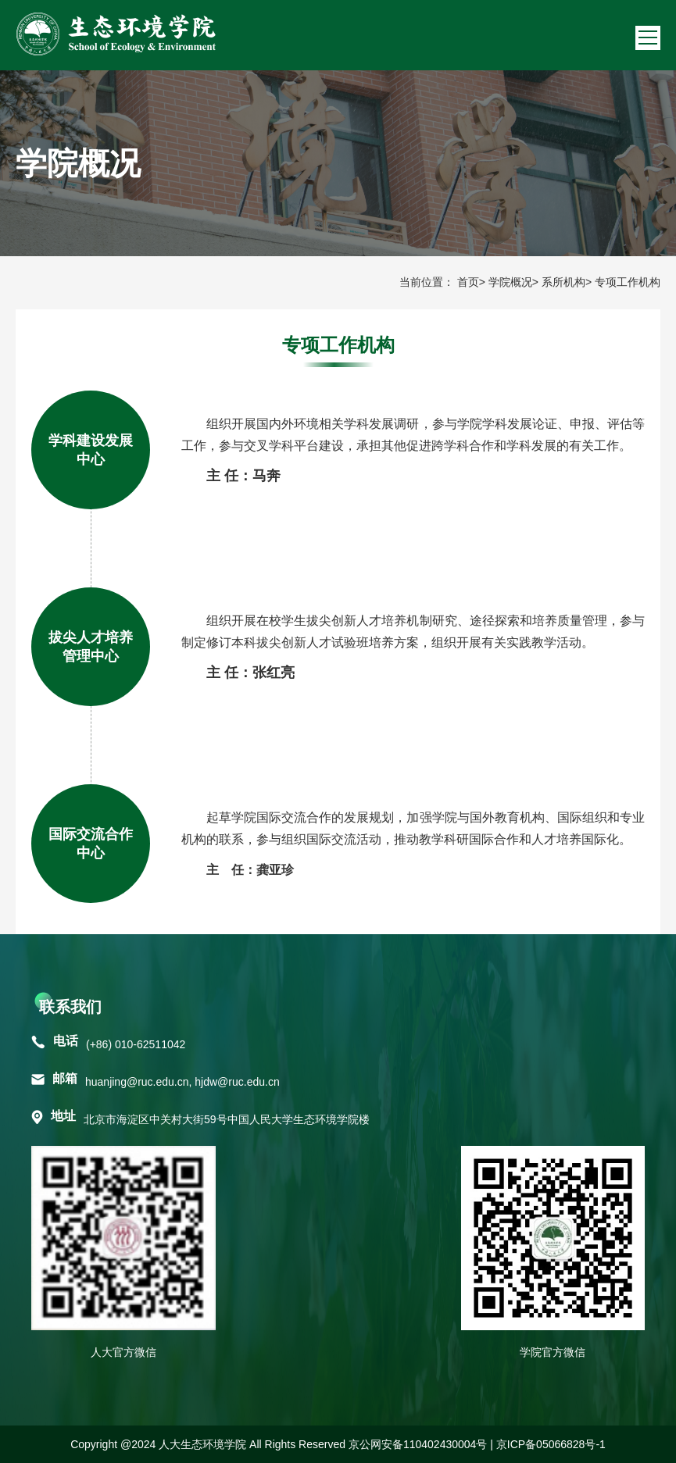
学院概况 (510, 282)
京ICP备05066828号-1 (551, 1444)
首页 (468, 282)
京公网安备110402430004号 (418, 1444)
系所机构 (563, 282)
